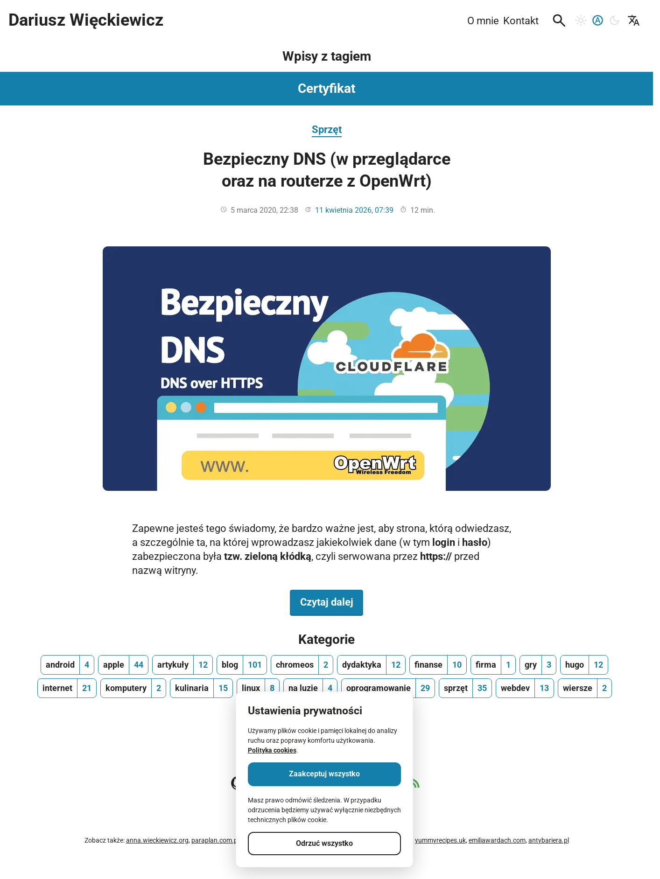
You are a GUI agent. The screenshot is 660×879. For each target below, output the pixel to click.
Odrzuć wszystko (324, 843)
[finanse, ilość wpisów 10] (438, 665)
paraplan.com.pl (215, 840)
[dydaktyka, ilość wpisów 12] (371, 665)
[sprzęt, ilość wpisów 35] (465, 688)
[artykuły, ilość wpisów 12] (182, 665)
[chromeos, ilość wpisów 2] (302, 665)
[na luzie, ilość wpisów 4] (310, 688)
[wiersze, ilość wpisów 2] (585, 688)
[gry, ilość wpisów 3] (538, 665)
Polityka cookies (272, 750)
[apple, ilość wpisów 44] (123, 665)
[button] (559, 20)
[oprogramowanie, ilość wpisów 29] (388, 688)
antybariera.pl (548, 840)
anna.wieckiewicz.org (157, 840)
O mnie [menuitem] (483, 20)
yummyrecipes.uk (440, 840)
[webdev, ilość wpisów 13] (525, 688)
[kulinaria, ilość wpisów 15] (201, 688)
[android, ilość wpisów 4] (67, 665)
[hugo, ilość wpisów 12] (584, 665)
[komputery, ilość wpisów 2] (133, 688)
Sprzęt (327, 129)
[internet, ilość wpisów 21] (67, 688)
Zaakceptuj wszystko (324, 773)
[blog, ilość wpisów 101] (242, 665)
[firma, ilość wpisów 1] (493, 665)
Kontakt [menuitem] (521, 20)
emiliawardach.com (497, 840)
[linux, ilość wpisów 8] (258, 688)
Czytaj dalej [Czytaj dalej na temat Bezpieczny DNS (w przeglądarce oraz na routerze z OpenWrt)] (332, 601)
